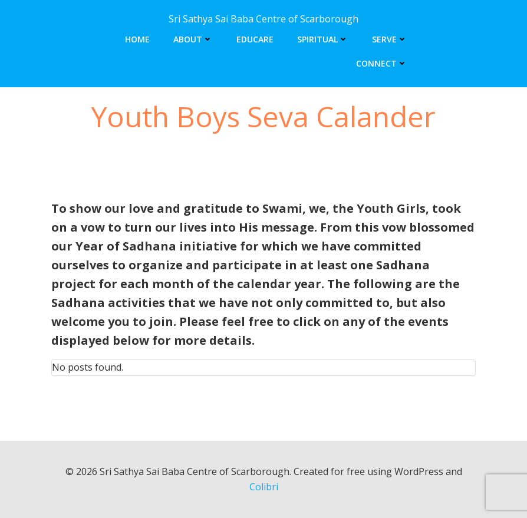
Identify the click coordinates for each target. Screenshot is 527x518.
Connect (381, 63)
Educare (255, 39)
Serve (389, 39)
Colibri (263, 486)
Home (137, 39)
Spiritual (322, 39)
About (193, 39)
